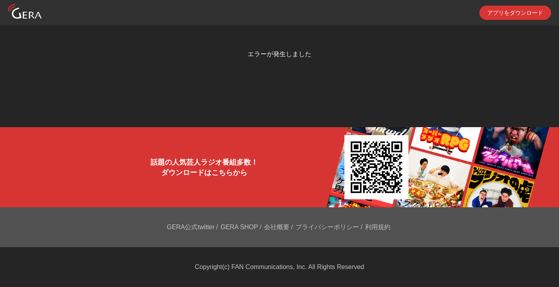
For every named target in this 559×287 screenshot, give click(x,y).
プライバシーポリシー (327, 227)
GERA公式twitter (191, 227)
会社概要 (276, 227)
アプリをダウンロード (515, 13)
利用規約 (378, 227)
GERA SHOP (239, 227)
